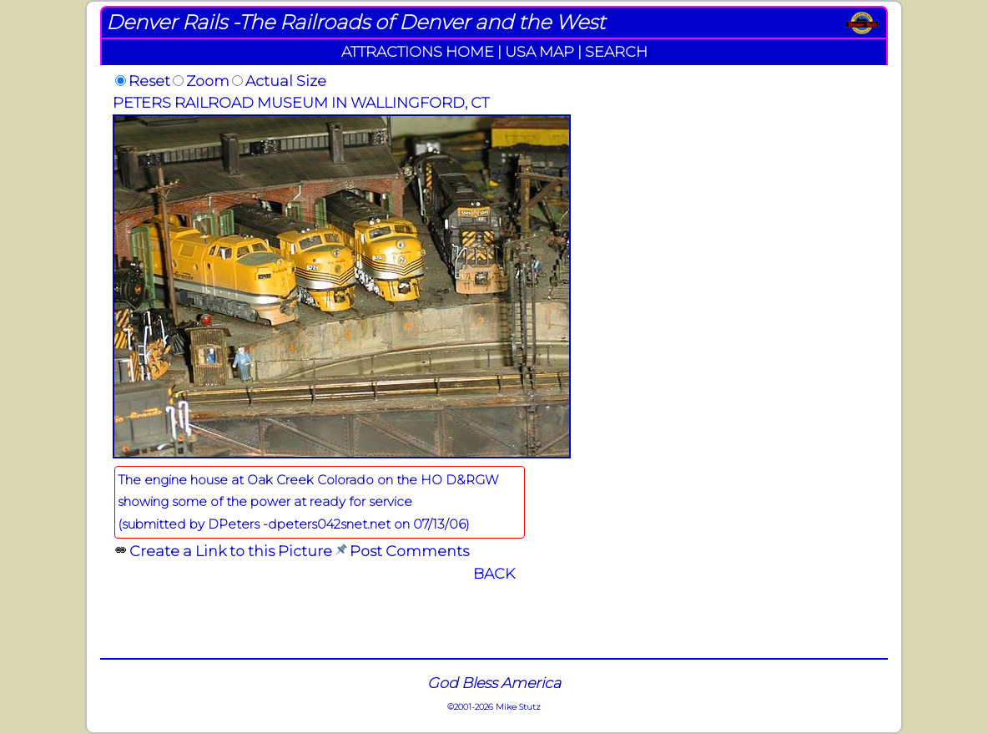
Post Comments (409, 550)
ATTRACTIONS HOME (417, 51)
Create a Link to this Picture (230, 550)
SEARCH (616, 51)
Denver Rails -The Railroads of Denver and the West (355, 22)
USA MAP (539, 51)
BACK (494, 573)
